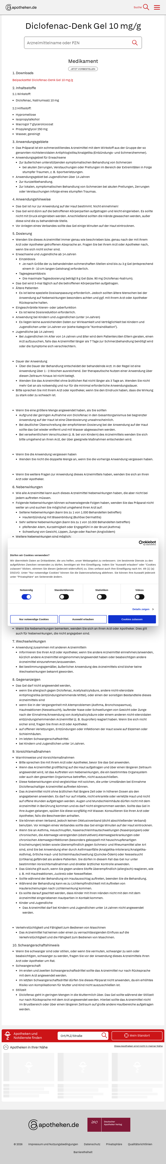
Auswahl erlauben (83, 619)
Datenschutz (92, 1144)
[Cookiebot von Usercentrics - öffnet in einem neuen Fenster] (141, 543)
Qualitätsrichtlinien (140, 1144)
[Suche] (141, 7)
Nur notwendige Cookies (34, 619)
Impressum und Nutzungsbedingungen (53, 1144)
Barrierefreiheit (83, 1152)
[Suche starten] (135, 43)
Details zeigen (140, 609)
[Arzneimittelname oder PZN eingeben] (83, 43)
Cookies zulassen (132, 619)
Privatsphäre (114, 1144)
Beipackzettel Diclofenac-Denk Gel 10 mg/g (42, 80)
